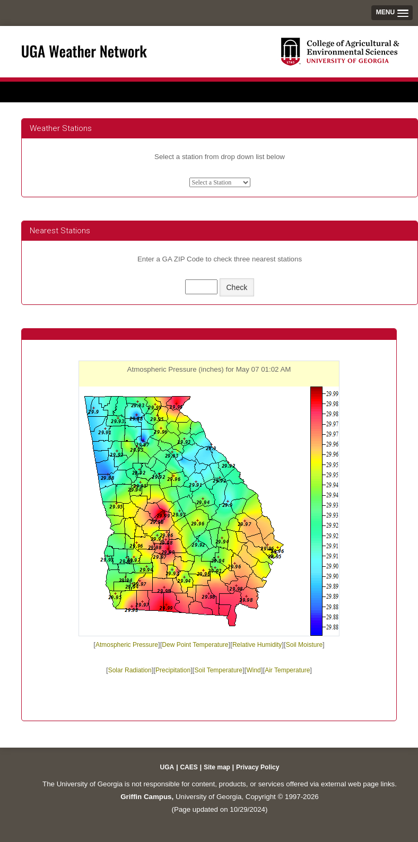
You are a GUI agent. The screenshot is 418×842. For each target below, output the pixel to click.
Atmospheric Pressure (126, 644)
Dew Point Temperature (195, 644)
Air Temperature (287, 670)
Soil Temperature (219, 670)
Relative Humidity (257, 644)
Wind (253, 670)
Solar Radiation (130, 670)
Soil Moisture (304, 644)
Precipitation (172, 670)
